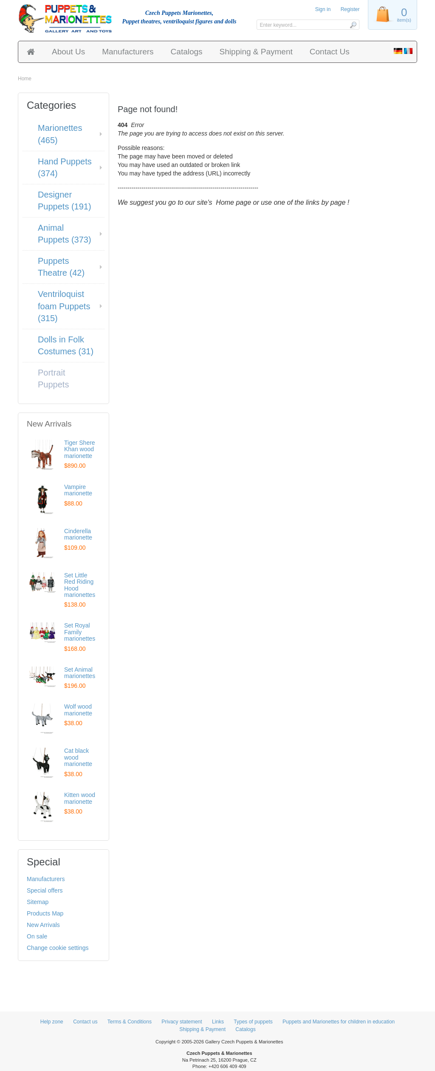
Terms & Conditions (129, 1022)
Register (350, 9)
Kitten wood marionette (79, 798)
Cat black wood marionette (78, 757)
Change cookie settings (58, 947)
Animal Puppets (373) (64, 234)
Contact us (85, 1022)
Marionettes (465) (60, 134)
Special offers (45, 890)
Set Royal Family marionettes (79, 632)
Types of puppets (253, 1022)
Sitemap (37, 902)
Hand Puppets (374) (65, 167)
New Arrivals (43, 924)
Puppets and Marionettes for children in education (338, 1022)
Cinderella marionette (78, 534)
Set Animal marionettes (79, 672)
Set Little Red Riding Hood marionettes (79, 585)
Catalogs (187, 51)
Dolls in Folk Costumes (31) (65, 345)
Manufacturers (127, 51)
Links (218, 1022)
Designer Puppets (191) (64, 201)
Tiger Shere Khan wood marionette (79, 449)
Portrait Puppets (53, 379)
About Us (68, 51)
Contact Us (330, 51)
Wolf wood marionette (78, 709)
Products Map (45, 913)
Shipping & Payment (256, 51)
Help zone (51, 1022)
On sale (37, 936)
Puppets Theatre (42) (61, 267)
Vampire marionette (78, 490)
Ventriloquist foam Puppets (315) (64, 306)
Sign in (323, 9)
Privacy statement (181, 1022)
